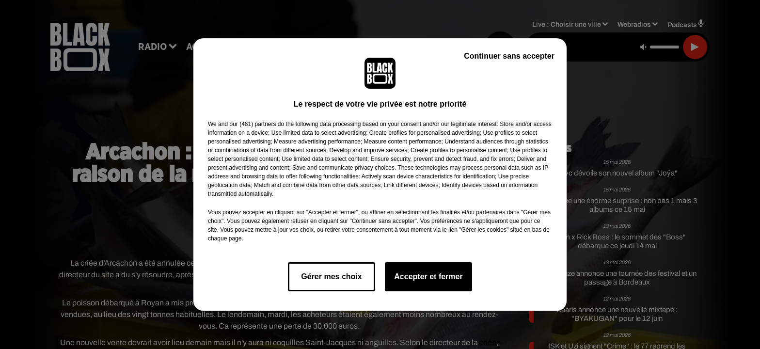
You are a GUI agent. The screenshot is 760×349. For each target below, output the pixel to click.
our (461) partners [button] (252, 124)
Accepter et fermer (428, 276)
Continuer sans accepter (509, 56)
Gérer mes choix (331, 276)
